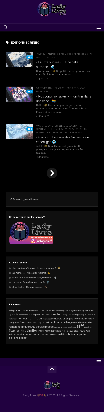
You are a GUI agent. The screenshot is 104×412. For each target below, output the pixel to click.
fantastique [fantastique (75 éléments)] (48, 314)
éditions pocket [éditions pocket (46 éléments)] (18, 337)
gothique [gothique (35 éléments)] (81, 314)
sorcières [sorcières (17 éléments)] (87, 327)
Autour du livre (44, 126)
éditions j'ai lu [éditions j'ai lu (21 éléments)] (35, 334)
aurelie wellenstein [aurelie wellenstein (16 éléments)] (38, 311)
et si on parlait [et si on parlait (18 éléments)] (34, 315)
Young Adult (50, 57)
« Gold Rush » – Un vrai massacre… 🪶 (29, 287)
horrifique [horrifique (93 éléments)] (35, 318)
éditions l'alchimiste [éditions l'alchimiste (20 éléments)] (50, 334)
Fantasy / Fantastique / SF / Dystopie (56, 54)
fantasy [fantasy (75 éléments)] (62, 314)
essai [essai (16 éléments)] (26, 315)
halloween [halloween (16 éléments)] (13, 319)
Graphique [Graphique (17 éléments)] (91, 315)
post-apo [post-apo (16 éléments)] (36, 323)
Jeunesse (59, 88)
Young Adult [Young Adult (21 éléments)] (85, 331)
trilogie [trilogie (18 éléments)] (76, 331)
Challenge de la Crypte (68, 126)
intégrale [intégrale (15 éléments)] (46, 319)
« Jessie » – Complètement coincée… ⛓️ (30, 282)
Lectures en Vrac (75, 88)
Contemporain (44, 88)
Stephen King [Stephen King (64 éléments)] (17, 330)
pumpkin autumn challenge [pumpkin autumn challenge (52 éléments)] (56, 322)
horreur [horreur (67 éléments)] (22, 318)
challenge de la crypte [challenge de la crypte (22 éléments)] (66, 311)
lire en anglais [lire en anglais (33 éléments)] (81, 318)
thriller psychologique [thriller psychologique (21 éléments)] (64, 331)
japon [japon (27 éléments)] (52, 318)
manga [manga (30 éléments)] (12, 322)
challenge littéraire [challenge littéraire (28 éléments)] (85, 310)
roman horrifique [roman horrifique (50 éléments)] (19, 326)
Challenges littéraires (49, 129)
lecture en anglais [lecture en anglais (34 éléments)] (64, 318)
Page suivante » (52, 173)
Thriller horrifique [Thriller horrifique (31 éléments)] (46, 330)
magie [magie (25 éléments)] (91, 318)
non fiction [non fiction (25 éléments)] (21, 322)
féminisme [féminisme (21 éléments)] (72, 314)
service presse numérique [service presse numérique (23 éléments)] (65, 327)
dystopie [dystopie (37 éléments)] (13, 314)
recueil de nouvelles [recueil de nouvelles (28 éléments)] (82, 322)
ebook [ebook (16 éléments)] (21, 315)
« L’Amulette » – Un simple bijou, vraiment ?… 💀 (34, 277)
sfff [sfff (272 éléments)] (80, 326)
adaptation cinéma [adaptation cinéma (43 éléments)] (19, 310)
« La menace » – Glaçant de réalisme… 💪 (31, 273)
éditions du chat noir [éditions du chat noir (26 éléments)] (19, 334)
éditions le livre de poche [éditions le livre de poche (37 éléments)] (72, 334)
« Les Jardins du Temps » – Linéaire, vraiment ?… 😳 (36, 268)
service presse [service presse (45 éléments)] (45, 326)
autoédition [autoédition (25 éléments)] (51, 310)
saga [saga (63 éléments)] (32, 326)
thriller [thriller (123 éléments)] (32, 330)
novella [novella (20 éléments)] (29, 322)
